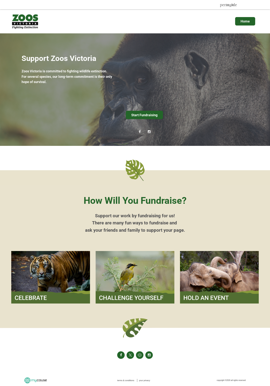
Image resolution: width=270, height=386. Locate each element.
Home (245, 21)
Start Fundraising (144, 115)
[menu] (135, 21)
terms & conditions (125, 380)
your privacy (144, 380)
